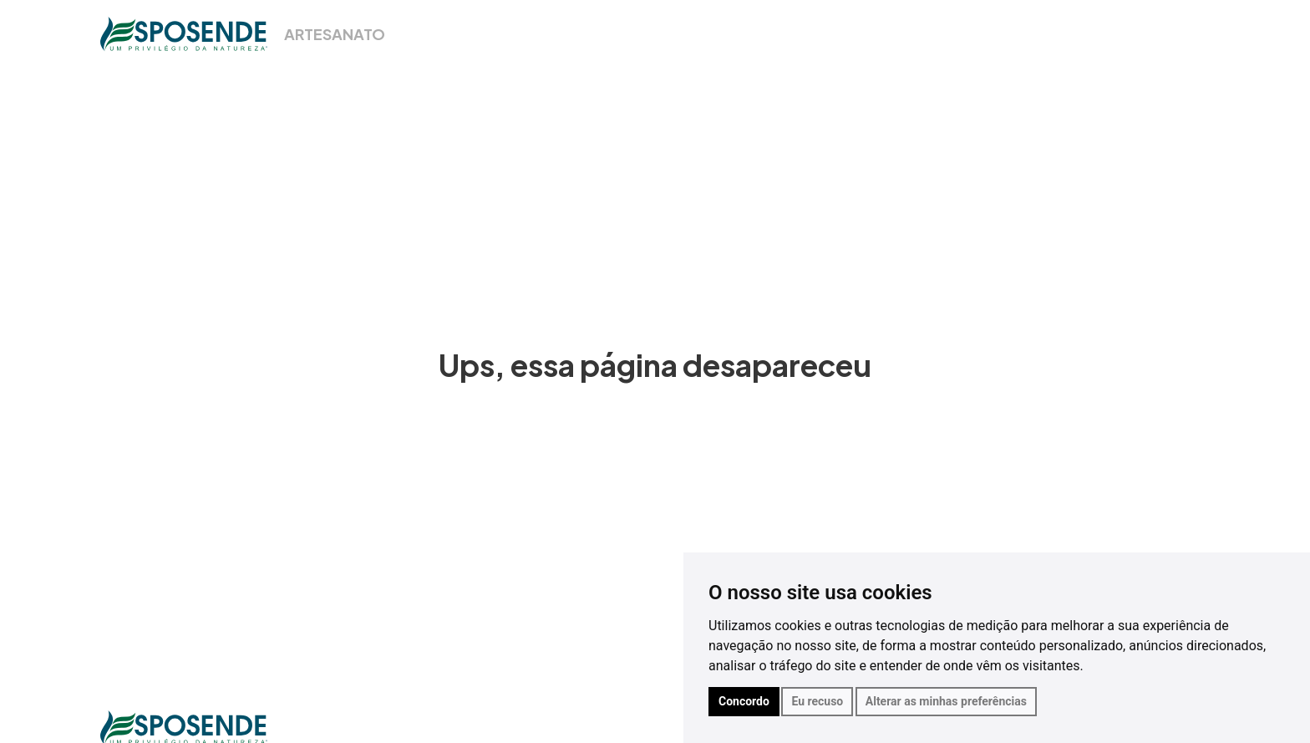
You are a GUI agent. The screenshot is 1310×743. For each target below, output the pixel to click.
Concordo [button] (743, 701)
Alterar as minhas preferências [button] (946, 701)
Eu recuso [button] (817, 701)
